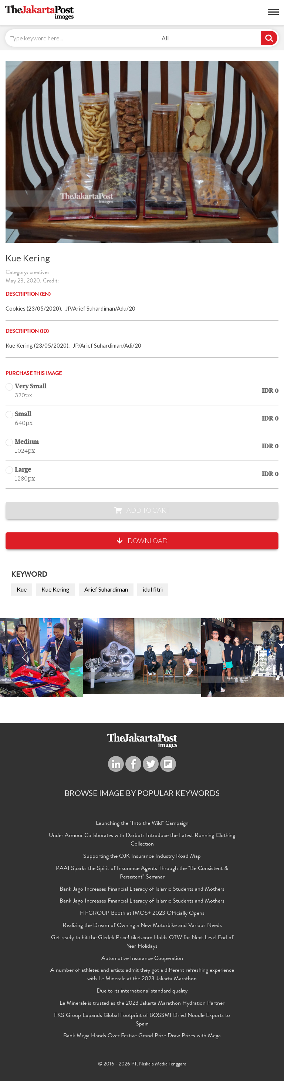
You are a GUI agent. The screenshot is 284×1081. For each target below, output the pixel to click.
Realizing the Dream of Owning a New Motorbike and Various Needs (142, 926)
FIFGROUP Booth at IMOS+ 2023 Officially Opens (142, 914)
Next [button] (258, 657)
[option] (142, 656)
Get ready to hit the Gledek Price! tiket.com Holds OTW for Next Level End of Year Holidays (142, 942)
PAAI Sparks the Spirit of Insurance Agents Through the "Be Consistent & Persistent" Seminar (142, 873)
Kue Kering (55, 589)
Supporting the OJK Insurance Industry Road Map (142, 857)
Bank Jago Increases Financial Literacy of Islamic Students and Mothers (142, 890)
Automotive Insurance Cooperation (142, 959)
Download (142, 540)
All (165, 37)
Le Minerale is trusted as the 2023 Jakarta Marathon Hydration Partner (142, 1004)
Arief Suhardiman (106, 589)
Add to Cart (142, 510)
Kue (22, 589)
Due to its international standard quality (142, 991)
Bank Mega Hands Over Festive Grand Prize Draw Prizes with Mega (142, 1036)
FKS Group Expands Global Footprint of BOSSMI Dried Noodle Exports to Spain (142, 1020)
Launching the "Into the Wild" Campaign (142, 824)
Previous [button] (25, 657)
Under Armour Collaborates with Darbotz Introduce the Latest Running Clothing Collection (142, 840)
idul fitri (153, 589)
